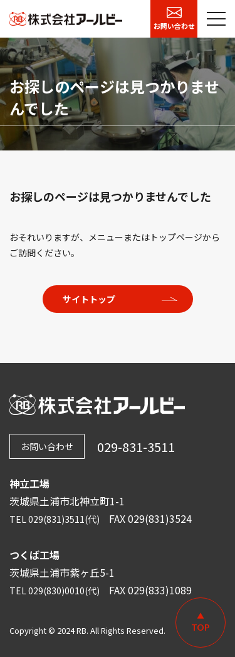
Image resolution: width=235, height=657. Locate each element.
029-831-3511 (136, 447)
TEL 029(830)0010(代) (54, 590)
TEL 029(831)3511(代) (54, 519)
